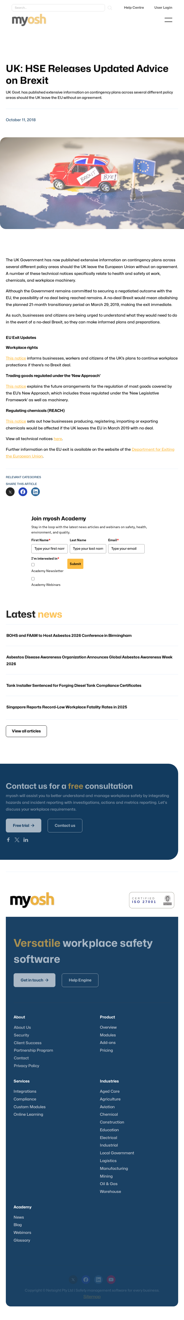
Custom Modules (30, 1107)
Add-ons (108, 1043)
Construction (112, 1122)
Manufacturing (114, 1169)
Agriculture (110, 1099)
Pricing (106, 1050)
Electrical (108, 1138)
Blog (18, 1225)
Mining (106, 1176)
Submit (75, 564)
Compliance (25, 1099)
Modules (108, 1035)
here (59, 437)
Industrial (109, 1145)
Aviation (107, 1107)
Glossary (22, 1240)
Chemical (109, 1114)
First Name (41, 540)
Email (113, 540)
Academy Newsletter (47, 571)
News (19, 1217)
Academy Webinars (46, 584)
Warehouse (110, 1192)
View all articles (26, 731)
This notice (18, 359)
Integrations (25, 1091)
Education (109, 1130)
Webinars (22, 1233)
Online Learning (28, 1114)
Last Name (78, 540)
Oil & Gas (109, 1184)
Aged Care (110, 1091)
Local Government (117, 1153)
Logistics (108, 1161)
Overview (108, 1027)
